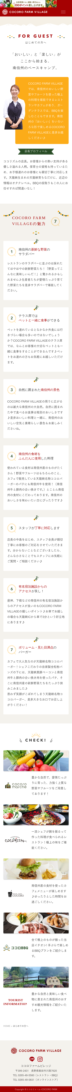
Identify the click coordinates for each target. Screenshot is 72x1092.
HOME (6, 1026)
